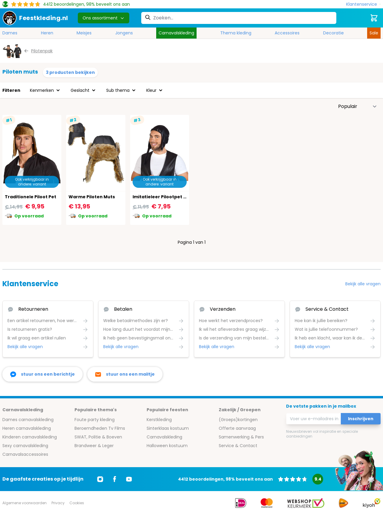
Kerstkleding (159, 420)
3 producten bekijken (70, 72)
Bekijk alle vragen (363, 284)
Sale (374, 33)
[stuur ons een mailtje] (124, 374)
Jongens (124, 33)
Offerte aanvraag (237, 428)
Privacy (58, 502)
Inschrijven (360, 419)
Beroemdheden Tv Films (100, 428)
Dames (9, 33)
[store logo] (35, 18)
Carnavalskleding (176, 33)
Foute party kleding (95, 420)
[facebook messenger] (42, 374)
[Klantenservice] (363, 4)
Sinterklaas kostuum (168, 428)
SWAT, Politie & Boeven (98, 437)
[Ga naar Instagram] (100, 479)
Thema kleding (235, 33)
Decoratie (333, 33)
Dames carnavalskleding (28, 420)
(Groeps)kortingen (238, 420)
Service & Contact (238, 446)
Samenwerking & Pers (241, 437)
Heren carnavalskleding (26, 428)
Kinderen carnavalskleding (29, 437)
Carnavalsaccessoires (25, 454)
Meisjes (84, 33)
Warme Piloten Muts (92, 197)
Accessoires (287, 33)
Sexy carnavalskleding (25, 446)
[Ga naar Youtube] (129, 479)
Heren (47, 33)
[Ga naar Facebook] (115, 479)
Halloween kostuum (167, 446)
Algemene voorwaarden (24, 502)
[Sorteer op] (358, 106)
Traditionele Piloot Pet (30, 197)
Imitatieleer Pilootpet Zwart (165, 197)
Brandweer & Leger (94, 446)
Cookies (76, 502)
